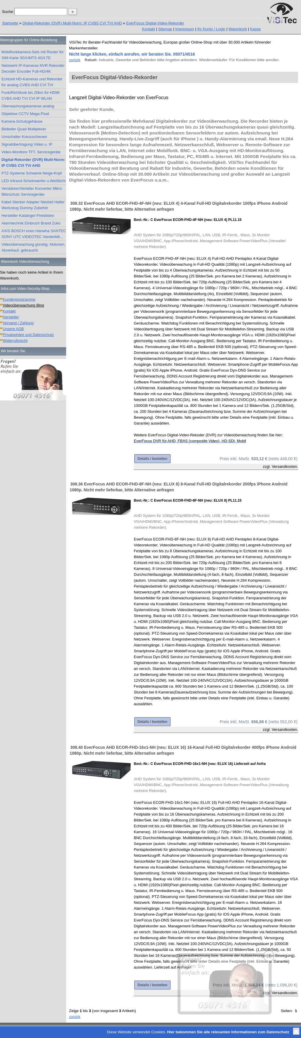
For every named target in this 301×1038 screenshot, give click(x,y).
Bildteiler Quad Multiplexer (23, 129)
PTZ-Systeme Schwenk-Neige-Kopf (31, 173)
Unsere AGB (13, 329)
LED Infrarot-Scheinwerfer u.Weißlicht (33, 181)
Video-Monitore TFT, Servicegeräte (31, 152)
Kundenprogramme (19, 299)
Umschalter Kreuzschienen (24, 136)
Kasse (255, 29)
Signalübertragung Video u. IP (26, 144)
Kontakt (148, 29)
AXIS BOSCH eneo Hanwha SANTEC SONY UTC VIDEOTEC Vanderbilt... (33, 234)
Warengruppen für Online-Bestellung (28, 40)
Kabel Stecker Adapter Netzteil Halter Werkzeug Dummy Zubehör (33, 205)
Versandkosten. (285, 466)
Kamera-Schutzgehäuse (21, 121)
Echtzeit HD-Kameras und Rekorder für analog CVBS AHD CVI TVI (31, 82)
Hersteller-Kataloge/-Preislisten (27, 215)
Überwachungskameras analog (27, 106)
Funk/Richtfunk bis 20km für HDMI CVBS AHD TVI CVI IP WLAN (30, 95)
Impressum (184, 29)
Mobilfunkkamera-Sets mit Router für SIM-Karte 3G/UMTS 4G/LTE (32, 55)
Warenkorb (237, 29)
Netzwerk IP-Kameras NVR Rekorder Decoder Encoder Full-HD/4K (33, 68)
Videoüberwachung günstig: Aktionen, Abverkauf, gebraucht (33, 247)
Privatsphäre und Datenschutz (28, 334)
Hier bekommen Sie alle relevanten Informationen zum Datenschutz (228, 1032)
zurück (74, 60)
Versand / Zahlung (18, 323)
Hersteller (11, 317)
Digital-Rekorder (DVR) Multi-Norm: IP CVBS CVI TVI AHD (72, 23)
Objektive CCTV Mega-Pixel (25, 114)
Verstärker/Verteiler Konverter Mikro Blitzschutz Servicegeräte (31, 191)
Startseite (10, 23)
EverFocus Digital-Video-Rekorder (155, 23)
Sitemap (165, 29)
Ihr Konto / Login (211, 29)
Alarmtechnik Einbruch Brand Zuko (31, 223)
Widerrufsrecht (15, 340)
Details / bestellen (152, 459)
